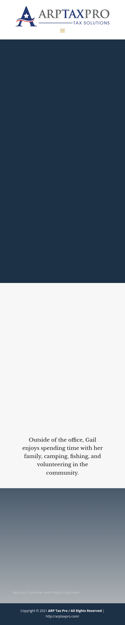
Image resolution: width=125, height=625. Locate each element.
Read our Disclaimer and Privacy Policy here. (46, 592)
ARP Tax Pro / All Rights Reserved (75, 610)
